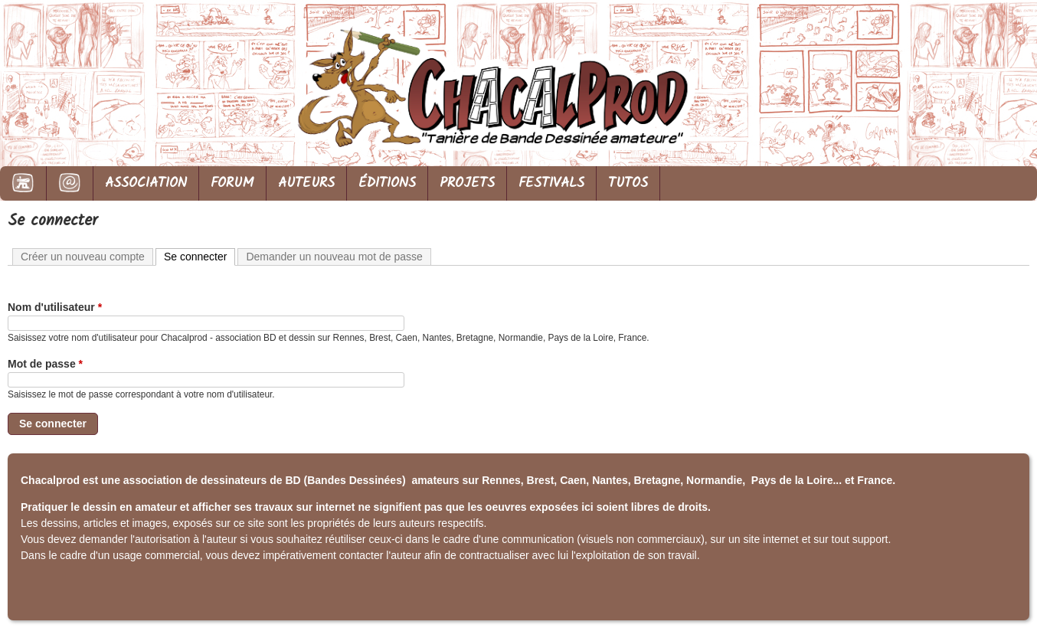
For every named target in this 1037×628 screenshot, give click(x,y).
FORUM (232, 183)
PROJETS (467, 183)
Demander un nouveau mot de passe (334, 256)
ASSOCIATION (146, 183)
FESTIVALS (551, 183)
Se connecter (200, 256)
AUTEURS (306, 183)
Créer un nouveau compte (83, 256)
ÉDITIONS (387, 183)
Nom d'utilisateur (55, 307)
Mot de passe (45, 364)
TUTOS (628, 183)
